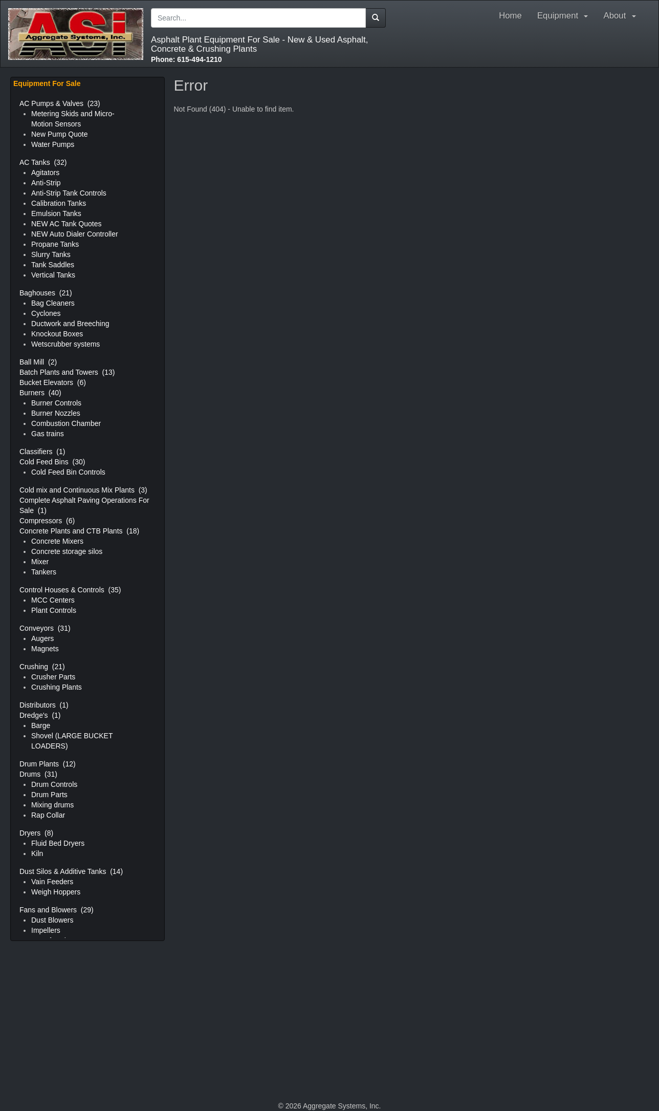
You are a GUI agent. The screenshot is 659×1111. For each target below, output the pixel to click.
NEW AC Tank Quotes (66, 224)
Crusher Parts (53, 677)
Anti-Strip (46, 183)
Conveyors (45, 628)
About (622, 15)
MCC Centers (53, 600)
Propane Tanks (55, 244)
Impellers (45, 930)
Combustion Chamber (66, 423)
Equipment (562, 15)
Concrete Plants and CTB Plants (79, 531)
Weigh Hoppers (55, 892)
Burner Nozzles (55, 413)
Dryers (36, 833)
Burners (40, 393)
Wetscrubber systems (65, 344)
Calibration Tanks (58, 203)
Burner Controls (56, 403)
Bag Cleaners (53, 303)
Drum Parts (49, 794)
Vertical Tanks (53, 275)
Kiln (37, 853)
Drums (38, 774)
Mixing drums (52, 805)
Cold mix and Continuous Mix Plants (83, 490)
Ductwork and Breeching (70, 323)
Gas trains (47, 434)
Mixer (40, 562)
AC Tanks (43, 162)
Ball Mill (38, 362)
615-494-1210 (186, 59)
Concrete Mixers (57, 541)
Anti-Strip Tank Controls (68, 193)
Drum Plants (47, 764)
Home (510, 15)
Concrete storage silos (66, 551)
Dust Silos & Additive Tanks (71, 871)
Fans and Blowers (56, 910)
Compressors (47, 521)
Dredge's (40, 715)
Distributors (44, 705)
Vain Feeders (52, 882)
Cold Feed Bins (52, 462)
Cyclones (46, 313)
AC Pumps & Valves (59, 103)
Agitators (45, 172)
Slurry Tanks (51, 254)
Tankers (43, 572)
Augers (42, 638)
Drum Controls (54, 784)
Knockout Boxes (57, 334)
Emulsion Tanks (56, 213)
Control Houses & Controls (70, 590)
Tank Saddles (52, 265)
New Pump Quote (59, 134)
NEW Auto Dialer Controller (74, 234)
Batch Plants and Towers (67, 372)
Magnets (45, 649)
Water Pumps (52, 144)
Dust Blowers (52, 920)
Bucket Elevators (52, 382)
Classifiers (42, 451)
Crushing (42, 667)
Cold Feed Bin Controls (68, 472)
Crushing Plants (56, 687)
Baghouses (45, 293)
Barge (40, 725)
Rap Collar (48, 815)
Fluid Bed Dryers (57, 843)
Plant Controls (53, 610)
